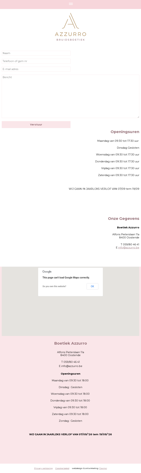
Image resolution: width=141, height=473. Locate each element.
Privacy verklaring (43, 468)
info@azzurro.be (128, 247)
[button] (70, 298)
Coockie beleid (62, 468)
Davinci (103, 468)
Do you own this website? (54, 286)
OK (92, 286)
